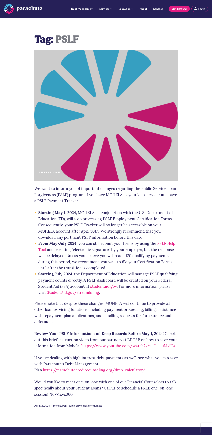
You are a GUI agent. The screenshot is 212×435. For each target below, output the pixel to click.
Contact (157, 9)
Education (124, 9)
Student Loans (49, 172)
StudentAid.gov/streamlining (73, 292)
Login (199, 9)
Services (104, 9)
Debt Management (81, 9)
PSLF (65, 405)
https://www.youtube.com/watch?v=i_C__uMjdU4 (128, 345)
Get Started (178, 9)
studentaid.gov (103, 286)
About (142, 9)
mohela (57, 405)
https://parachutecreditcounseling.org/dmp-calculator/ (94, 370)
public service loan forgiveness (85, 405)
